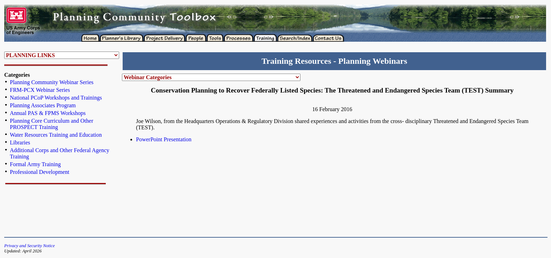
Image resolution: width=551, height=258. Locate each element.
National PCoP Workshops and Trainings (56, 98)
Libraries (20, 142)
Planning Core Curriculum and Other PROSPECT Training (51, 124)
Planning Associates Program (43, 105)
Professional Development (39, 172)
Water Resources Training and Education (56, 135)
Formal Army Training (35, 164)
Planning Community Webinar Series (51, 82)
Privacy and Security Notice (29, 245)
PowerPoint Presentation (164, 139)
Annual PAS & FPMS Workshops (48, 113)
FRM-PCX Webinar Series (40, 90)
